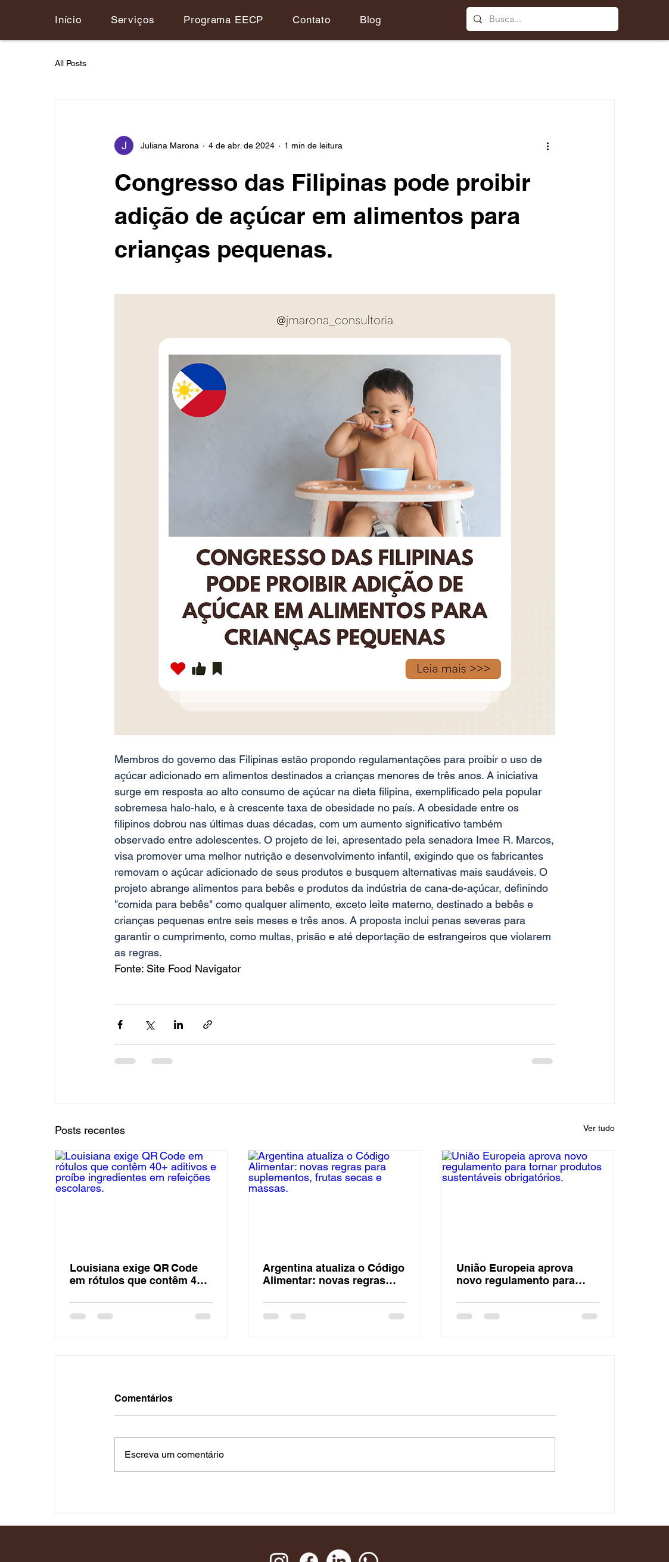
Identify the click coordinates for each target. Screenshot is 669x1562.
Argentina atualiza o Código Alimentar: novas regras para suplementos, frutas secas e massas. (333, 1274)
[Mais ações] (548, 145)
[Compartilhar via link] (207, 1024)
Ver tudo (599, 1128)
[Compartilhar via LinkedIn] (178, 1024)
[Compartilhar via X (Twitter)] (149, 1024)
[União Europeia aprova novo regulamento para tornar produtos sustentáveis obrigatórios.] (528, 1199)
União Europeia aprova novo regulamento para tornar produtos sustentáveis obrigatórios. (523, 1274)
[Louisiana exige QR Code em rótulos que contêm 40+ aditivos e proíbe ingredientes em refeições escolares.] (141, 1199)
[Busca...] (541, 19)
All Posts (70, 63)
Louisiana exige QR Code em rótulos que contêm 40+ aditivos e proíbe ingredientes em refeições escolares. (139, 1274)
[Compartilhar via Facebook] (120, 1024)
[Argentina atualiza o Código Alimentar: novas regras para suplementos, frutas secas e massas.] (334, 1199)
